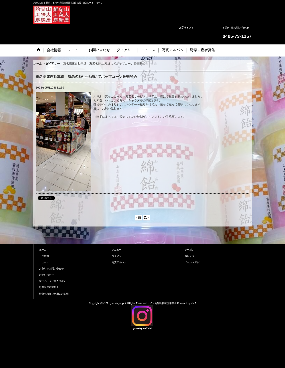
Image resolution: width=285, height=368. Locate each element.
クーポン (189, 249)
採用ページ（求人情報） (52, 281)
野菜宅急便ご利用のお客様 (54, 293)
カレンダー (191, 256)
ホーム (43, 249)
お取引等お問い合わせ (236, 27)
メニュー (117, 249)
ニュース (44, 262)
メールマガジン (193, 262)
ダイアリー (118, 256)
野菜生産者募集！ (49, 287)
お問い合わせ (46, 274)
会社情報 (44, 256)
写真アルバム (119, 262)
